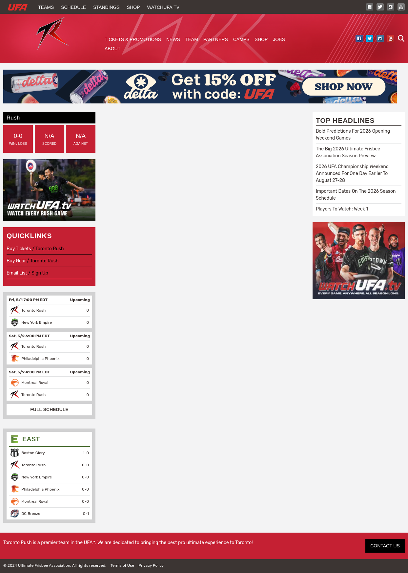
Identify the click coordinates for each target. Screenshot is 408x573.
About (112, 48)
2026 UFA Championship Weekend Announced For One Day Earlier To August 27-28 (352, 173)
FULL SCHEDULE (49, 409)
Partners (215, 39)
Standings (106, 7)
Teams (46, 7)
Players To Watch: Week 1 (342, 209)
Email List (17, 273)
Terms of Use (122, 565)
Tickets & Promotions (133, 39)
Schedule (73, 7)
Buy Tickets (19, 249)
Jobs (279, 39)
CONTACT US (385, 545)
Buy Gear (16, 261)
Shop (133, 7)
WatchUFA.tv (163, 7)
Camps (241, 39)
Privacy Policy (151, 565)
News (173, 39)
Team (191, 39)
